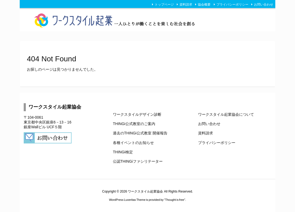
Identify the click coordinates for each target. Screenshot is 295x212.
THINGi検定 (123, 152)
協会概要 (204, 4)
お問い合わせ (263, 4)
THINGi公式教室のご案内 (134, 124)
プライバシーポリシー (232, 4)
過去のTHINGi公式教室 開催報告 (140, 133)
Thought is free (174, 199)
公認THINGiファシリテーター (138, 161)
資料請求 (185, 4)
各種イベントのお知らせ (133, 143)
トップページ (164, 4)
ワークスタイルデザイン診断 (137, 114)
